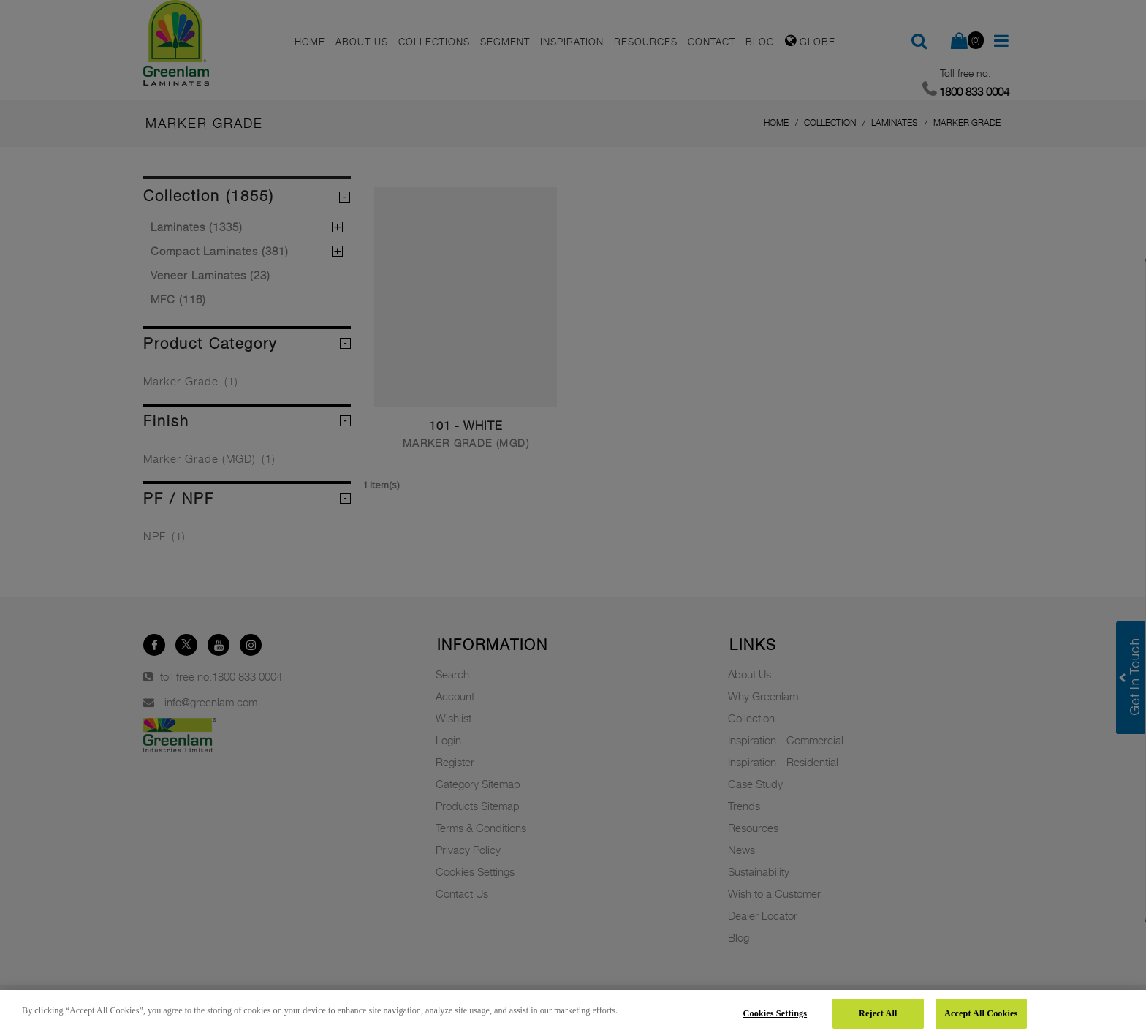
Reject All (878, 1013)
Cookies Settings (775, 1013)
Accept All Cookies (980, 1013)
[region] (573, 1013)
